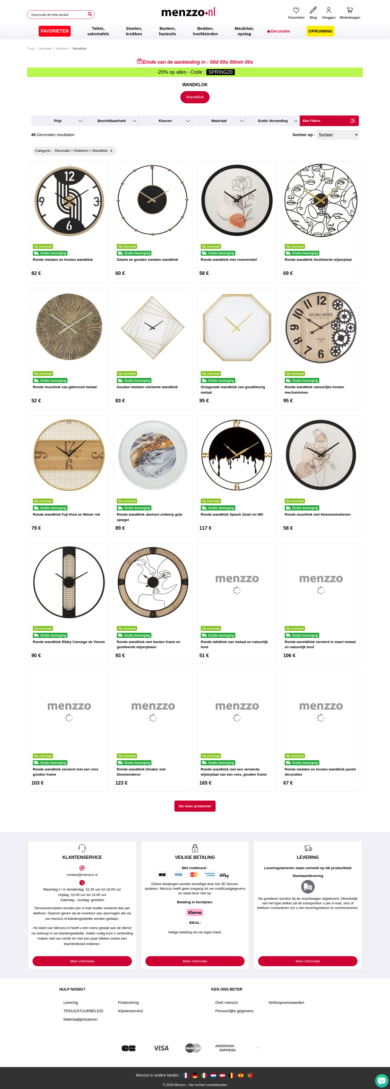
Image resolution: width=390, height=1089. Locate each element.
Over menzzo (226, 1002)
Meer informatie (82, 961)
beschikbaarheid (112, 121)
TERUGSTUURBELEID (83, 1011)
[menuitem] (54, 31)
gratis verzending (273, 121)
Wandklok (195, 97)
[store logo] (189, 14)
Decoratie (45, 48)
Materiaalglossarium (80, 1019)
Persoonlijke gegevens (234, 1011)
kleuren (165, 121)
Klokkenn (62, 48)
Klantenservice (130, 1011)
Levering (70, 1002)
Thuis (30, 48)
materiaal (218, 121)
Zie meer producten (195, 806)
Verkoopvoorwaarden (286, 1002)
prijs (58, 121)
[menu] (195, 31)
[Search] (90, 14)
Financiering (128, 1002)
